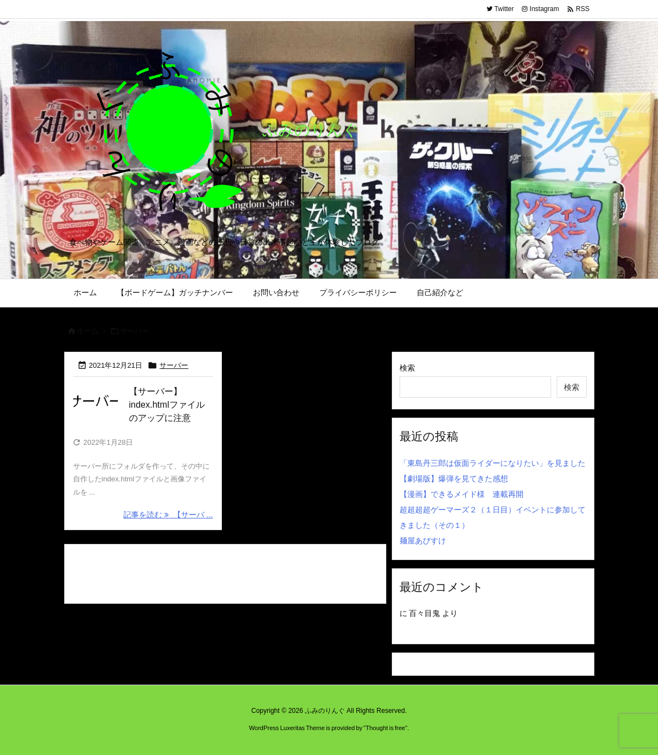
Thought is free (385, 728)
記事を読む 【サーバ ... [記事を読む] (168, 514)
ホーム (88, 331)
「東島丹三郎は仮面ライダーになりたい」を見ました (493, 463)
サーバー (173, 365)
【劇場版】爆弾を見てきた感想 (454, 478)
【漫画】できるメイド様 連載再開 (462, 494)
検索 (407, 367)
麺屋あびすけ (423, 540)
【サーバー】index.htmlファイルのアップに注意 (167, 405)
